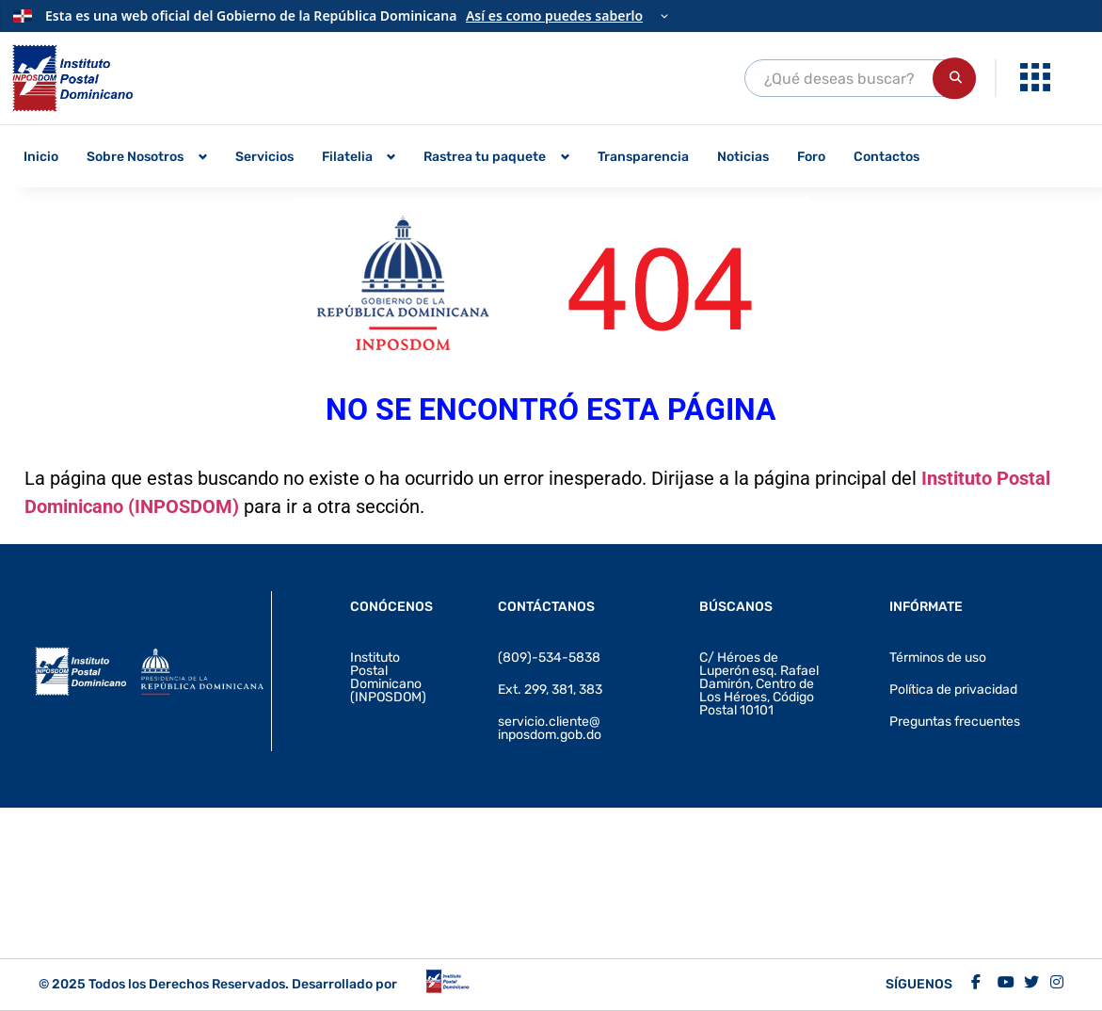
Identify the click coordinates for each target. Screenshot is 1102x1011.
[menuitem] (1037, 78)
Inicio (41, 157)
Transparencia (643, 157)
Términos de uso (937, 658)
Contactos (886, 157)
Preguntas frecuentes (954, 722)
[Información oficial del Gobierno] (551, 16)
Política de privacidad (953, 690)
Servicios (264, 157)
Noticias (743, 157)
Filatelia (347, 157)
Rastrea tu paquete (484, 157)
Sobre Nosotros (135, 157)
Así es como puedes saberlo (554, 15)
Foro (811, 157)
